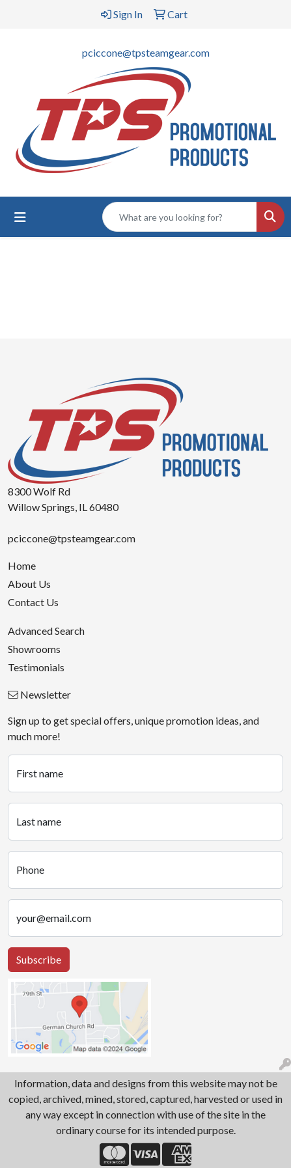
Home (22, 565)
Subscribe (38, 959)
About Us (29, 583)
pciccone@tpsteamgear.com (146, 52)
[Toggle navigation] (20, 217)
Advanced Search (46, 630)
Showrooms (34, 649)
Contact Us (33, 602)
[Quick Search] (179, 217)
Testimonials (36, 667)
